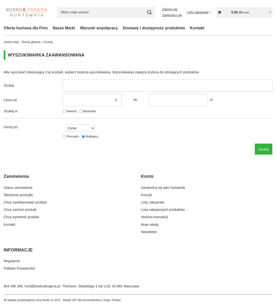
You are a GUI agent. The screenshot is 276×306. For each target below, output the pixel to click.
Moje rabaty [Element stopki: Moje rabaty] (150, 225)
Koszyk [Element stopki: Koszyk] (146, 195)
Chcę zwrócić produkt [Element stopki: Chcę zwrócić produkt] (20, 210)
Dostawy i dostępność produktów (154, 28)
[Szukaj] (149, 12)
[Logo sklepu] (27, 12)
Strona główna (30, 42)
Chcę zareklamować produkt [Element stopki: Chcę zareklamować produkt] (25, 202)
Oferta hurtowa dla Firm (26, 28)
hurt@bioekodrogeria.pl (42, 286)
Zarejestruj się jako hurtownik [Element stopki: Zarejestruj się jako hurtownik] (163, 188)
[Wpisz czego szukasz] (106, 12)
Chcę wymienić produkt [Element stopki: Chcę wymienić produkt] (21, 217)
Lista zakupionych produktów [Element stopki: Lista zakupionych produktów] (163, 210)
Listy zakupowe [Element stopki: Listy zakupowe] (152, 202)
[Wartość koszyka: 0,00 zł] (244, 12)
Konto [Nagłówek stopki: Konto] (147, 176)
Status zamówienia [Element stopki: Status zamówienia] (18, 188)
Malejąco (92, 136)
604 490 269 (13, 286)
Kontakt (197, 28)
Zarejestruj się (172, 15)
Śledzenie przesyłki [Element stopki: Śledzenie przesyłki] (18, 195)
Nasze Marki (63, 28)
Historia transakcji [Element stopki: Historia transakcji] (154, 217)
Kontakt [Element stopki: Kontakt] (9, 225)
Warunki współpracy (99, 28)
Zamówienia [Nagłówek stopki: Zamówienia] (16, 176)
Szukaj (9, 85)
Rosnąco (73, 136)
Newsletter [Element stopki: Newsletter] (149, 232)
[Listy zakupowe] (199, 12)
